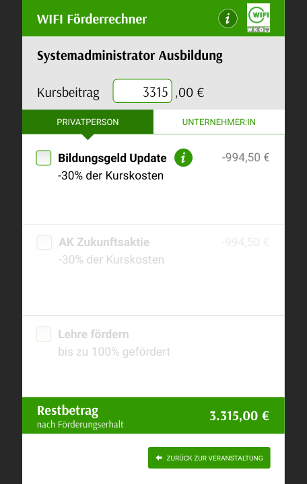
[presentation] (142, 92)
